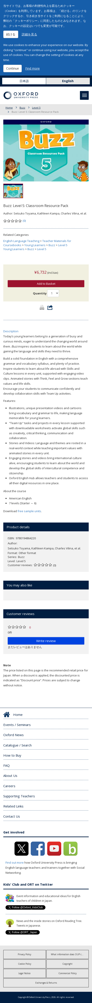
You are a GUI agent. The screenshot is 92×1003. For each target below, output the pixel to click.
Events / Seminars (17, 724)
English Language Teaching (21, 241)
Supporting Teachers (19, 796)
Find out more (14, 862)
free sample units (29, 511)
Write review (46, 641)
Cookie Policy (24, 963)
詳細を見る (29, 34)
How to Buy (12, 755)
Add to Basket (46, 284)
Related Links (13, 806)
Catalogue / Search (17, 745)
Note (7, 665)
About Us (10, 775)
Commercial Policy (67, 973)
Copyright (67, 963)
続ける (10, 34)
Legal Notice (24, 973)
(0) (24, 221)
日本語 (24, 81)
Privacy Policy (24, 954)
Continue (12, 68)
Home (9, 107)
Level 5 (36, 107)
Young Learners (34, 245)
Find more (32, 68)
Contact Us (11, 816)
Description (10, 331)
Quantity (40, 293)
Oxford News (13, 735)
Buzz (22, 107)
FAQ (6, 765)
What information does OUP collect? (69, 954)
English (68, 81)
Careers (9, 786)
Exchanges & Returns (46, 982)
